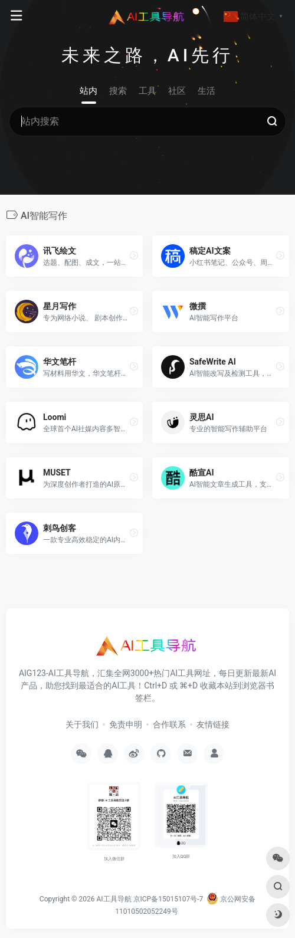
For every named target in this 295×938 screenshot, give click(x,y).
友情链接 (213, 724)
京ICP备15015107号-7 (168, 899)
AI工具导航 (113, 899)
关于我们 (82, 724)
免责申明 (125, 724)
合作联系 (169, 724)
